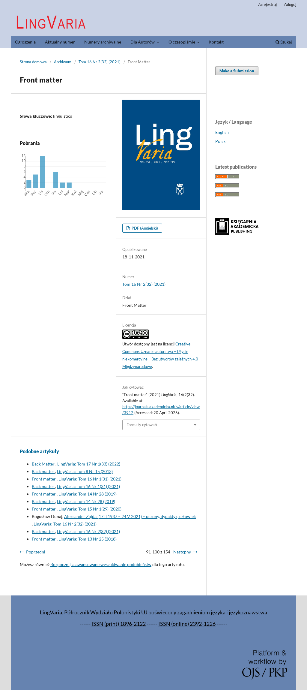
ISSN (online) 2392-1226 (187, 624)
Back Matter (43, 463)
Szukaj (284, 41)
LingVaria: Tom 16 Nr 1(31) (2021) (89, 478)
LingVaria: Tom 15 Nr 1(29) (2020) (89, 508)
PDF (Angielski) (144, 228)
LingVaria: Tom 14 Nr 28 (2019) (87, 493)
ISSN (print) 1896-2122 (118, 624)
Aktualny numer (60, 41)
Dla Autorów (143, 41)
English (222, 132)
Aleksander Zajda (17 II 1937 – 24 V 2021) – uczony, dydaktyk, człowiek (130, 516)
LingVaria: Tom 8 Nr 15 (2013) (85, 471)
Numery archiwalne (102, 41)
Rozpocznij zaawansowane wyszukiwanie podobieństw (100, 564)
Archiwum (62, 61)
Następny (182, 551)
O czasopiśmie (182, 41)
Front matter (44, 478)
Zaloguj (290, 4)
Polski (221, 141)
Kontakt (216, 41)
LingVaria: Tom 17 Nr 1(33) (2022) (88, 463)
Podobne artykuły (39, 451)
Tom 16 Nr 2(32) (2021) (100, 61)
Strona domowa (33, 61)
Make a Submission (236, 70)
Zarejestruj (267, 4)
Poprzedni (35, 551)
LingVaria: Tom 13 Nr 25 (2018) (87, 538)
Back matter (43, 471)
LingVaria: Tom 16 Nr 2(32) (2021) (65, 523)
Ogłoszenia (25, 41)
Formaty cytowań (142, 424)
